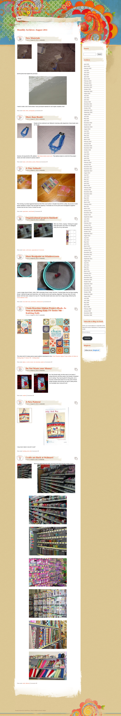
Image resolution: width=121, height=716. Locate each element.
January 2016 (87, 189)
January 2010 (87, 286)
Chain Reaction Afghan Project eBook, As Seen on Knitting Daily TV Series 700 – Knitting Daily (46, 310)
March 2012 (87, 246)
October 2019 (87, 125)
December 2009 (88, 288)
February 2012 (87, 248)
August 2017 (87, 173)
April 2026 (86, 64)
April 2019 (86, 137)
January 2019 (87, 143)
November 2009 (88, 290)
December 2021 (88, 104)
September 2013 (88, 217)
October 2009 (87, 292)
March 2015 (87, 202)
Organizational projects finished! (42, 218)
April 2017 (86, 181)
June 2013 (86, 219)
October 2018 (87, 150)
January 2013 (87, 225)
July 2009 (86, 298)
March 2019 (87, 139)
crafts (23, 683)
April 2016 (86, 183)
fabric (27, 110)
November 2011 (88, 254)
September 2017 (88, 171)
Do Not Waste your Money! (39, 368)
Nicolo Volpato (42, 710)
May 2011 (86, 267)
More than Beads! (34, 117)
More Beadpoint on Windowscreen (42, 256)
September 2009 (88, 294)
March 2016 (87, 185)
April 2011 (86, 269)
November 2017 (88, 168)
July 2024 (86, 70)
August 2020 (87, 114)
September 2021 (88, 110)
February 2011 (87, 273)
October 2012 (87, 231)
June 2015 (86, 196)
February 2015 (87, 204)
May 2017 (86, 179)
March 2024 (87, 79)
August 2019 (87, 129)
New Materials (33, 38)
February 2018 (87, 162)
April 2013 (86, 221)
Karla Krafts (30, 5)
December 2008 (88, 313)
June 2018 (86, 154)
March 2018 (87, 160)
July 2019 (86, 131)
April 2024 (86, 76)
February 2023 (87, 83)
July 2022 (86, 95)
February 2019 (87, 141)
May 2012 (86, 242)
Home (19, 18)
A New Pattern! (33, 402)
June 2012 (86, 240)
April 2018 (86, 158)
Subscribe (87, 338)
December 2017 (88, 166)
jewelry (33, 161)
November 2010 (88, 279)
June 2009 (86, 300)
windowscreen (39, 301)
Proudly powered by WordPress (22, 710)
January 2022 (87, 102)
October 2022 (87, 89)
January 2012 (87, 250)
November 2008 (88, 315)
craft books (28, 250)
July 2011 (86, 263)
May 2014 (86, 206)
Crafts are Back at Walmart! (40, 457)
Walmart (38, 161)
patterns (43, 362)
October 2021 (87, 108)
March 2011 (87, 271)
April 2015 (86, 200)
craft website (29, 161)
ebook (31, 362)
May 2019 (86, 135)
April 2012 (86, 244)
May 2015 (86, 198)
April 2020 (86, 120)
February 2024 (87, 81)
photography (32, 110)
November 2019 (88, 122)
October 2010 (87, 281)
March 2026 (87, 66)
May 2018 (86, 156)
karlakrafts (42, 40)
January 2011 (87, 275)
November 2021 (88, 106)
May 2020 (86, 118)
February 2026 (87, 68)
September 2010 (88, 283)
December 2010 (88, 277)
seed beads (31, 211)
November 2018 (88, 148)
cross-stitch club (26, 301)
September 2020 (88, 112)
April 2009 (86, 304)
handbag (24, 451)
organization (25, 211)
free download (37, 362)
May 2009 (86, 302)
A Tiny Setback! (33, 168)
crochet (28, 362)
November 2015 (88, 194)
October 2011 (87, 256)
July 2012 (86, 237)
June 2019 (86, 133)
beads (23, 110)
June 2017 (86, 177)
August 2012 (87, 235)
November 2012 (88, 229)
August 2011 (87, 260)
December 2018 (88, 145)
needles (24, 395)
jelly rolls (29, 451)
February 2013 (87, 223)
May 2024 (86, 74)
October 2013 (87, 214)
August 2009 (87, 296)
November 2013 (88, 212)
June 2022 (86, 97)
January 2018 (87, 164)
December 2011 (88, 252)
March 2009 (87, 306)
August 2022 (87, 93)
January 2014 (87, 210)
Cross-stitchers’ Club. (22, 297)
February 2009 (87, 309)
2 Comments (41, 250)
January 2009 (87, 311)
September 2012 (88, 233)
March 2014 (87, 208)
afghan (24, 362)
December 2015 (88, 191)
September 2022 (88, 91)
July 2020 (86, 116)
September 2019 (88, 127)
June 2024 (86, 72)
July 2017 (86, 175)
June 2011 (86, 265)
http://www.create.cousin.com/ (44, 156)
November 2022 (88, 87)
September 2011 (88, 258)
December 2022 (88, 85)
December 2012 (88, 227)
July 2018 (86, 152)
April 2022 (86, 99)
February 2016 (87, 187)
